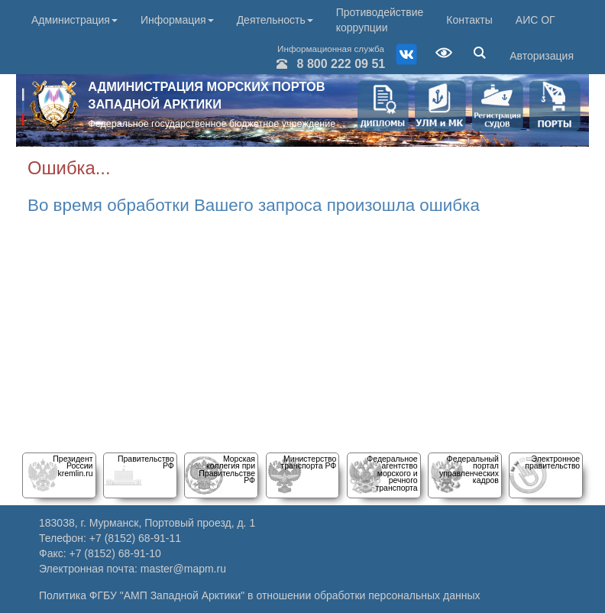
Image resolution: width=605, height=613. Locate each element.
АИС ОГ (535, 20)
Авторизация (542, 56)
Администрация (74, 20)
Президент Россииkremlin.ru (72, 466)
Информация (177, 20)
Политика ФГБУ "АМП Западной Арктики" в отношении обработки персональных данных (259, 595)
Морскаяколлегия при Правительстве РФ (227, 469)
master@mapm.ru (183, 569)
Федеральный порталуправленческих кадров (469, 469)
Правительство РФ (146, 462)
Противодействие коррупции (380, 20)
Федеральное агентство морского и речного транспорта (392, 473)
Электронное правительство (552, 462)
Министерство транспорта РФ (308, 462)
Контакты (469, 20)
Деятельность (275, 20)
